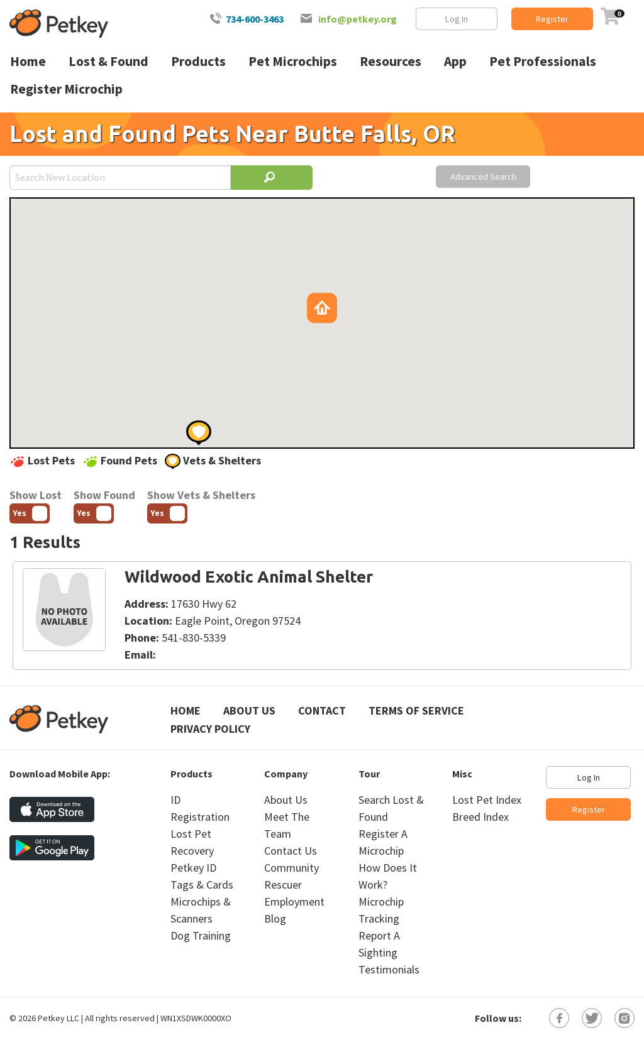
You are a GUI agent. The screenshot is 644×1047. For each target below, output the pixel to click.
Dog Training (200, 935)
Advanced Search (483, 176)
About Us (249, 710)
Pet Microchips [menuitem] (292, 61)
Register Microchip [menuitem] (66, 88)
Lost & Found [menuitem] (108, 61)
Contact (322, 710)
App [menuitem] (455, 61)
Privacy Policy (210, 728)
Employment (294, 901)
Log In (456, 19)
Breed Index (480, 816)
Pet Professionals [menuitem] (542, 61)
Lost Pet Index (486, 799)
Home (185, 710)
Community (291, 867)
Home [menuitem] (28, 61)
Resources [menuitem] (390, 61)
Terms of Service (416, 710)
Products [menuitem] (198, 61)
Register (552, 19)
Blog (275, 918)
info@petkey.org (357, 19)
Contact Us (290, 850)
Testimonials (388, 969)
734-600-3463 (255, 19)
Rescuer (283, 884)
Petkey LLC (58, 1018)
